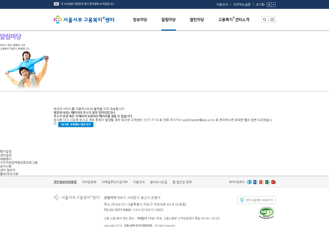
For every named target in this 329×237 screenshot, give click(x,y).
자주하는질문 (242, 4)
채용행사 (6, 159)
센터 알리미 (7, 170)
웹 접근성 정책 (182, 182)
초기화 (260, 3)
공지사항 (6, 166)
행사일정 (6, 151)
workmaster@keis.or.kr (198, 120)
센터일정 (6, 155)
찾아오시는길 (158, 182)
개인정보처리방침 (65, 182)
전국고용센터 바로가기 (259, 200)
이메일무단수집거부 (115, 182)
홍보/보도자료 (9, 174)
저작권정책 (89, 182)
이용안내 (222, 4)
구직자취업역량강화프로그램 (19, 162)
